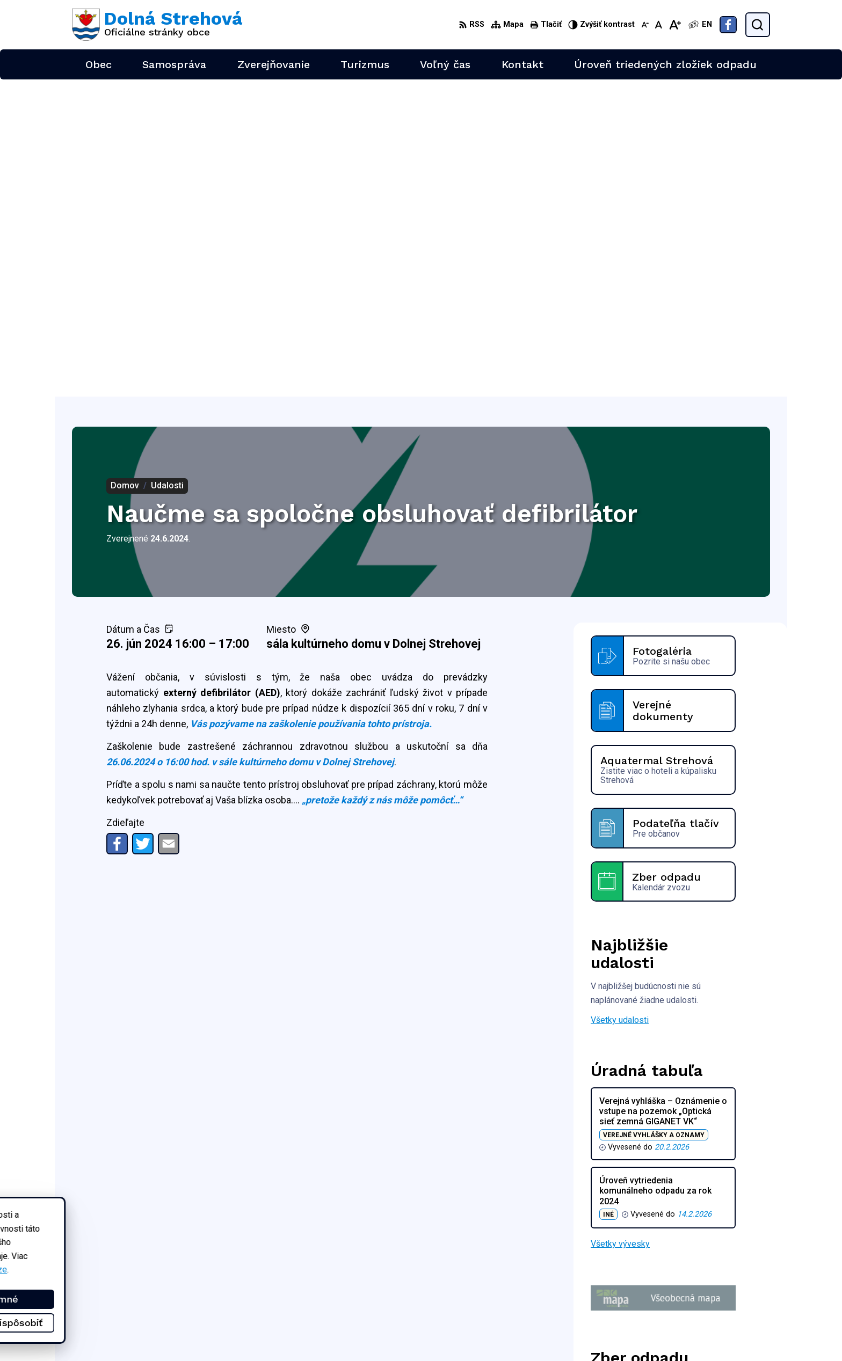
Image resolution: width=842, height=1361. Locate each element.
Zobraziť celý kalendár (632, 1124)
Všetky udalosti (620, 703)
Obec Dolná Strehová (174, 1239)
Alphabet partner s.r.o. (213, 1229)
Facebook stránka (713, 1303)
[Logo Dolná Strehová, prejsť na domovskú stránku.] (157, 25)
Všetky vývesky (620, 926)
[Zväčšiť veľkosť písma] (674, 25)
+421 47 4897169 (713, 1279)
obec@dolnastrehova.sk (725, 1291)
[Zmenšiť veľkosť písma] (645, 25)
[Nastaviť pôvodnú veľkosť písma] (658, 25)
